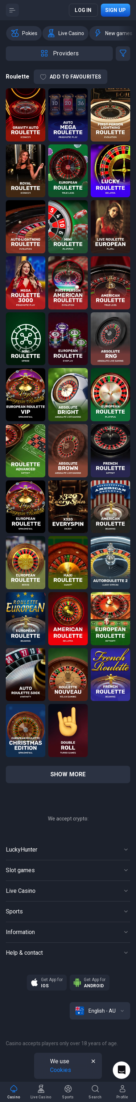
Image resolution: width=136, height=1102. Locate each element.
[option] (24, 33)
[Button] (12, 10)
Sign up (115, 10)
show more (68, 774)
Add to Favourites (71, 76)
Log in (83, 10)
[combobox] (100, 1010)
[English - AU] (100, 1010)
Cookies (60, 1070)
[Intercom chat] (121, 1070)
